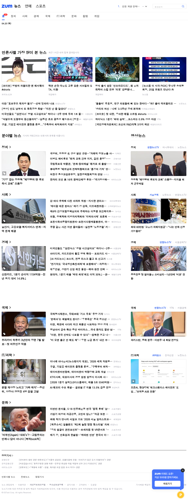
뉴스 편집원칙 (8, 484)
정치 (13, 16)
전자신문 (169, 355)
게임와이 (99, 94)
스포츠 (41, 6)
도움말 (93, 484)
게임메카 (52, 94)
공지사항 (71, 484)
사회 (24, 16)
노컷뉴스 (182, 147)
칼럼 (85, 16)
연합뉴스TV (153, 147)
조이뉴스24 (7, 94)
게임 (96, 16)
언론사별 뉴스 (8, 476)
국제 (47, 16)
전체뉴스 (25, 476)
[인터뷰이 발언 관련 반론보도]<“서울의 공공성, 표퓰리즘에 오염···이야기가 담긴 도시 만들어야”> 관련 (65, 459)
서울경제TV (180, 242)
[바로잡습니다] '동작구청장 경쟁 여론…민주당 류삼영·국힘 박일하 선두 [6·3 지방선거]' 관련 (60, 463)
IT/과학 (61, 16)
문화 (74, 16)
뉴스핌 (145, 94)
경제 (36, 16)
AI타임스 (156, 355)
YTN (172, 307)
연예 (28, 6)
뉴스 (17, 6)
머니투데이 (168, 147)
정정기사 (6, 455)
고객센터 (83, 484)
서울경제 (154, 194)
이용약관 (22, 484)
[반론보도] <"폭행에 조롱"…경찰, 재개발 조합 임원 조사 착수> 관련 (49, 467)
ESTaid (6, 492)
